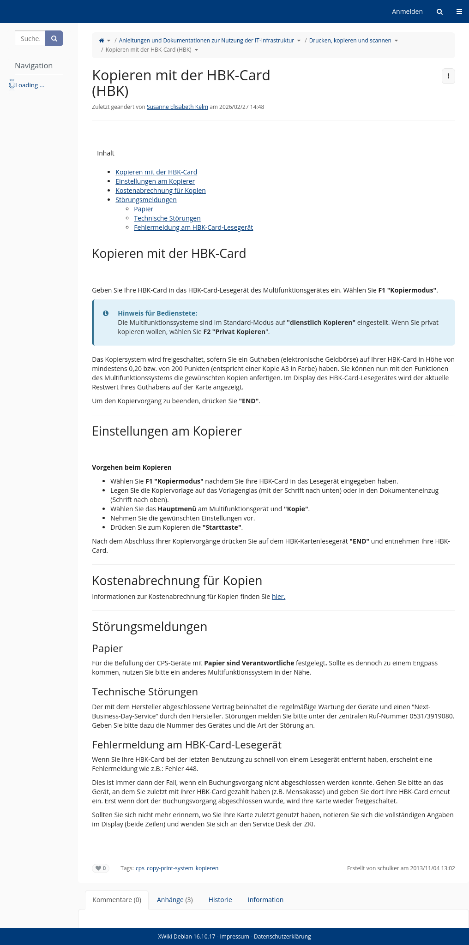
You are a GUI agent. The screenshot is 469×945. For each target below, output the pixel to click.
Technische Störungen (167, 218)
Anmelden (407, 11)
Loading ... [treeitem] (29, 85)
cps (140, 868)
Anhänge (175, 899)
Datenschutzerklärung (282, 936)
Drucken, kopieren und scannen (350, 40)
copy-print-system (170, 868)
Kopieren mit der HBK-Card (156, 171)
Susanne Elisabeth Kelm (177, 107)
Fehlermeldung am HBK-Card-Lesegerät (193, 227)
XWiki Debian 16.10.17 (187, 936)
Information (266, 899)
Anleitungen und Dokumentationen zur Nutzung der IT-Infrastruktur (207, 40)
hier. (278, 596)
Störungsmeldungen (145, 199)
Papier (143, 208)
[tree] (39, 84)
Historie (220, 899)
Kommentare (116, 899)
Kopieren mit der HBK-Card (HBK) (149, 50)
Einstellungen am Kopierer (155, 181)
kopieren (207, 868)
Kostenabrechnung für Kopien (160, 190)
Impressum (234, 936)
